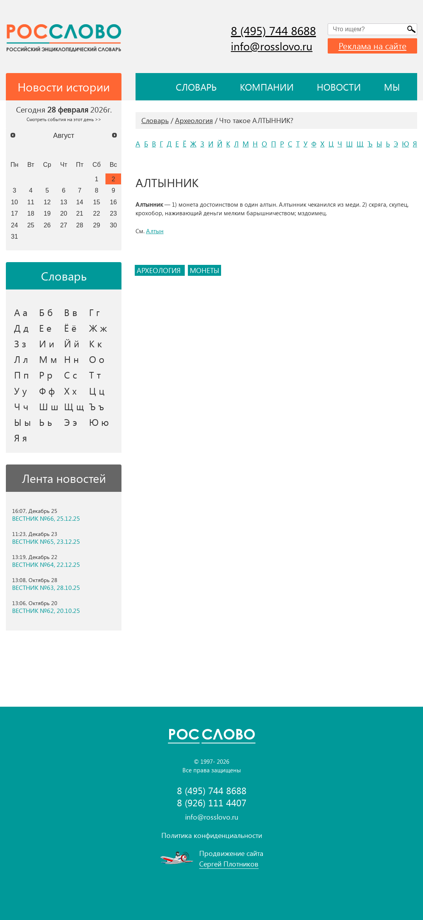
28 (79, 225)
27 (63, 225)
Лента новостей (64, 478)
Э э (70, 422)
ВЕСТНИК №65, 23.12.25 (46, 541)
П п (21, 374)
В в (70, 312)
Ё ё (70, 328)
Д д (21, 328)
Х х (70, 390)
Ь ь (45, 422)
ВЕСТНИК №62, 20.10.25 (46, 611)
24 (14, 225)
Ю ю (99, 422)
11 (30, 201)
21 (79, 213)
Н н (71, 359)
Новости (339, 86)
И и (46, 343)
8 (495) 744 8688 (273, 30)
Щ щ (74, 406)
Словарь (196, 86)
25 (30, 225)
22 (96, 213)
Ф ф (47, 390)
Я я (20, 437)
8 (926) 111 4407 (211, 803)
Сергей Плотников (229, 863)
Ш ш (48, 406)
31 (14, 236)
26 (47, 225)
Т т (95, 374)
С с (70, 374)
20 (63, 213)
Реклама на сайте (373, 46)
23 (113, 213)
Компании (267, 86)
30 (113, 225)
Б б (46, 312)
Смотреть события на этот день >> (64, 119)
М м (48, 359)
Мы (392, 86)
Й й (71, 343)
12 (47, 201)
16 (113, 201)
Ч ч (21, 406)
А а (20, 312)
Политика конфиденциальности (211, 835)
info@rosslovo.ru (271, 46)
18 (30, 213)
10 (14, 201)
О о (96, 359)
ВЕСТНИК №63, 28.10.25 (46, 587)
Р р (45, 374)
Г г (94, 312)
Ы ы (22, 422)
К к (95, 343)
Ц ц (96, 390)
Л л (21, 359)
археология (160, 270)
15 (96, 201)
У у (20, 390)
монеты (204, 270)
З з (20, 343)
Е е (45, 328)
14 (79, 201)
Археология (194, 120)
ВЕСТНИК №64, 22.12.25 (46, 564)
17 (14, 213)
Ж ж (98, 328)
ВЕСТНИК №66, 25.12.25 (46, 518)
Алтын (155, 231)
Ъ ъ (96, 406)
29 (96, 225)
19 (47, 213)
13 (63, 201)
